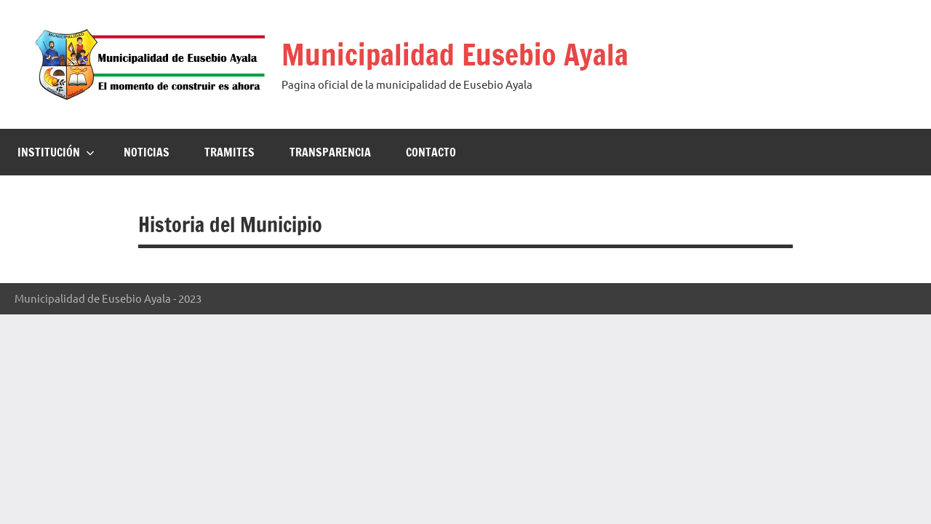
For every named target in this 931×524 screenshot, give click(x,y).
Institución (56, 152)
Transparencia (330, 152)
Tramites (229, 152)
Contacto (431, 152)
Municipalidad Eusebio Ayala (454, 54)
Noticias (146, 152)
